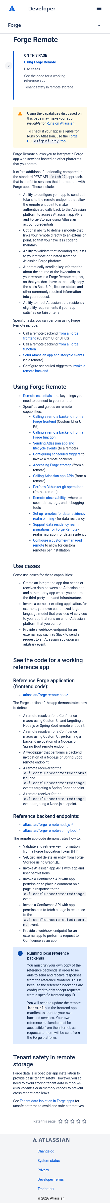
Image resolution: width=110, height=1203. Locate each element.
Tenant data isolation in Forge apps (47, 1101)
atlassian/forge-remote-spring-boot (52, 831)
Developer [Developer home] (41, 8)
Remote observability (49, 498)
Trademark (46, 1189)
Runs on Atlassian (60, 123)
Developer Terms (51, 1179)
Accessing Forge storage (52, 465)
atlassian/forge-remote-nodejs (48, 825)
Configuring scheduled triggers (57, 454)
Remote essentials (37, 396)
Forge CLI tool (52, 139)
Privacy (43, 1170)
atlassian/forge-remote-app (46, 695)
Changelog (46, 1151)
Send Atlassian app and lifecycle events (53, 355)
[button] (99, 8)
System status (49, 1161)
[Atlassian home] (12, 8)
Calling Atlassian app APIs (53, 476)
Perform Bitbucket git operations (58, 487)
